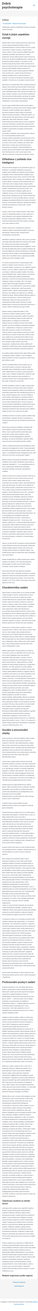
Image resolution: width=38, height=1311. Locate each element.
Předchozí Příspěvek (19, 1282)
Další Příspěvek (19, 1286)
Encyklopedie (7, 23)
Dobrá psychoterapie (12, 5)
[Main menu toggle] (34, 5)
